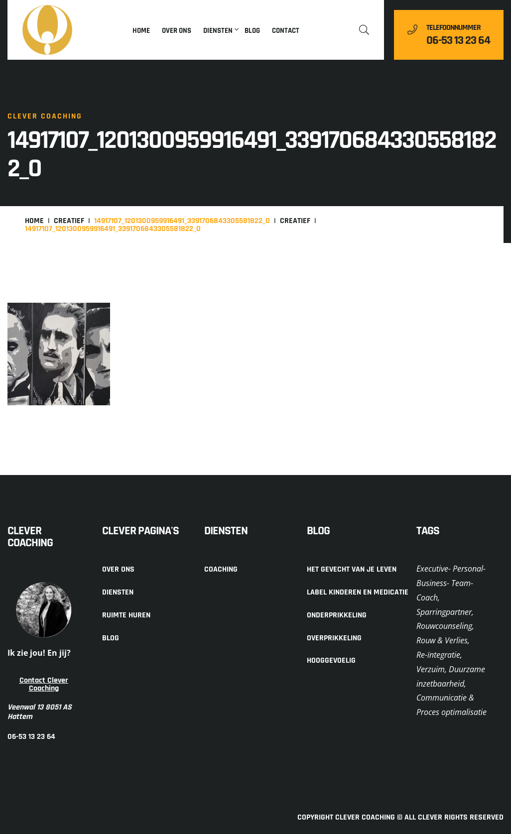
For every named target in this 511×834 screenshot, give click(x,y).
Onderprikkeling (337, 615)
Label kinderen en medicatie (357, 592)
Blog (252, 30)
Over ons (176, 30)
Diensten (218, 30)
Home (141, 30)
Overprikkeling (334, 638)
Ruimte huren (126, 615)
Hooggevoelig (331, 660)
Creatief (69, 221)
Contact (285, 30)
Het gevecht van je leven (351, 569)
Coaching (221, 569)
